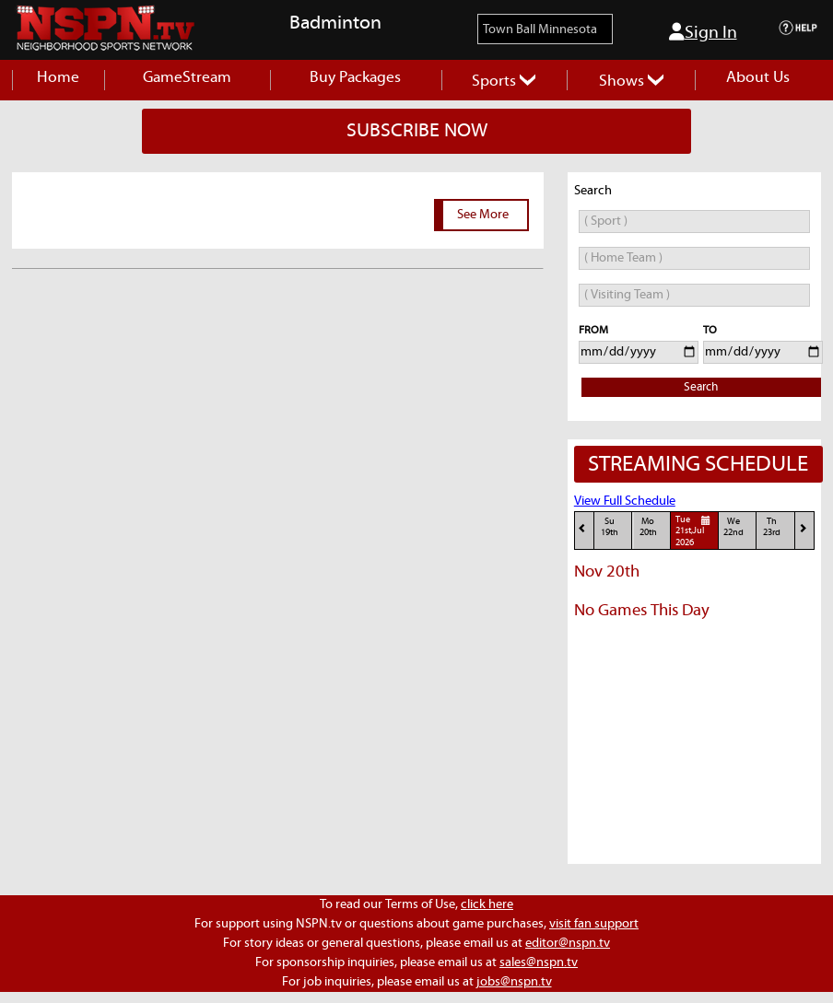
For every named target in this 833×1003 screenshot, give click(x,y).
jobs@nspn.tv (514, 981)
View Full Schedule (624, 501)
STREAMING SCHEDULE (698, 464)
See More (483, 214)
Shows (631, 81)
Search (701, 387)
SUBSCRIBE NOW (416, 131)
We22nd (733, 527)
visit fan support (594, 923)
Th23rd (771, 527)
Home (58, 78)
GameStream (187, 78)
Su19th (609, 527)
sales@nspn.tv (538, 962)
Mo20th (648, 527)
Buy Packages (355, 78)
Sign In (703, 32)
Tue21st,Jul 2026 (695, 530)
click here (487, 904)
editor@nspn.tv (567, 943)
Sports (503, 81)
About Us (758, 78)
